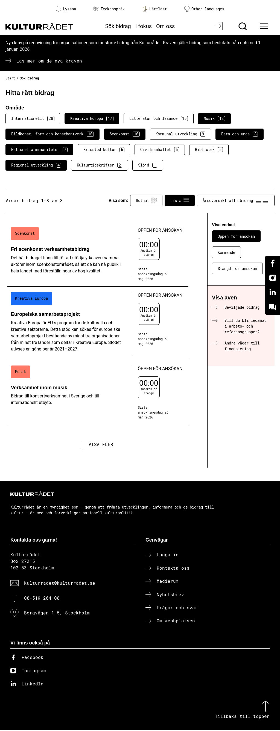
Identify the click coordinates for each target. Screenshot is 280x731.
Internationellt (32, 118)
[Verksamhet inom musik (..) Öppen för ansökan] (97, 392)
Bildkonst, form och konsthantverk (52, 134)
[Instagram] (272, 278)
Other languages (204, 9)
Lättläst (154, 8)
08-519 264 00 (42, 599)
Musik (214, 118)
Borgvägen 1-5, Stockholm (57, 613)
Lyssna (66, 8)
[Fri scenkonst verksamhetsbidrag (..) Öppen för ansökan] (97, 254)
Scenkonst (125, 134)
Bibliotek (209, 149)
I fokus (143, 26)
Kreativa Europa (91, 118)
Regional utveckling (36, 165)
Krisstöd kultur (103, 149)
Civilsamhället (159, 149)
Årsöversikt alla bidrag (236, 200)
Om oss (165, 26)
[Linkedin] (272, 292)
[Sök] (243, 26)
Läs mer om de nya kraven (49, 61)
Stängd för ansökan (237, 268)
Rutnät (146, 200)
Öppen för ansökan (236, 236)
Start (10, 78)
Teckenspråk (109, 8)
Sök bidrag (118, 26)
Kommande (226, 252)
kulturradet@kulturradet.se (59, 584)
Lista (179, 200)
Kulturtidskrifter (99, 165)
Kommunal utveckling (180, 134)
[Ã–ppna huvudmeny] (265, 26)
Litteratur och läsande (158, 118)
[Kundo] (272, 307)
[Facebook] (272, 263)
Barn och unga (239, 134)
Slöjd (147, 165)
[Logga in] (219, 26)
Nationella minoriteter (39, 149)
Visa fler (101, 445)
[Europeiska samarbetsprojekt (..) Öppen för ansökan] (97, 323)
